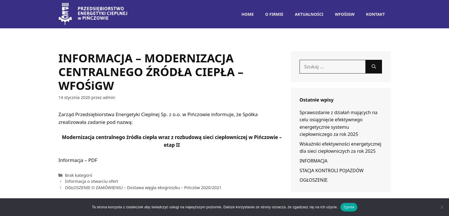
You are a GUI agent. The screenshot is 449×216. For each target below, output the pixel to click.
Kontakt (375, 14)
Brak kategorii (78, 175)
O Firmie (274, 14)
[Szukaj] (374, 67)
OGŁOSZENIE (314, 180)
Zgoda (348, 207)
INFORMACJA (313, 161)
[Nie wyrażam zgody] (442, 207)
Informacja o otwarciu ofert (91, 181)
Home (247, 14)
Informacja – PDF (77, 160)
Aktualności (309, 14)
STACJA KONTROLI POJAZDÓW (332, 170)
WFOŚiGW (345, 14)
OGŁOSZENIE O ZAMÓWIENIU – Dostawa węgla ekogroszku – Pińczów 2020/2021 (143, 187)
